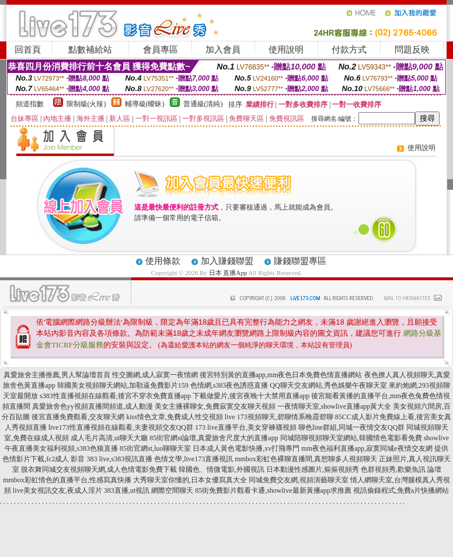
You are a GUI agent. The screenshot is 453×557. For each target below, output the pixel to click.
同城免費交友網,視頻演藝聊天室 (299, 480)
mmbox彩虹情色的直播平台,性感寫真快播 (67, 480)
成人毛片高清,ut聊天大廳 (109, 438)
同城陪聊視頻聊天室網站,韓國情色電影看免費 (351, 438)
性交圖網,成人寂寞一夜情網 (155, 375)
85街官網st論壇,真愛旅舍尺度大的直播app (213, 438)
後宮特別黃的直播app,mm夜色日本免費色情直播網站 (281, 375)
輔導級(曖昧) (145, 104)
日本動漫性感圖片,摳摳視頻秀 (312, 469)
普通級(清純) (203, 104)
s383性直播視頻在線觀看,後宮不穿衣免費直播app (115, 396)
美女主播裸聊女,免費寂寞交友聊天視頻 (215, 406)
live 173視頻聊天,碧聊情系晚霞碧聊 (279, 417)
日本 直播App (228, 272)
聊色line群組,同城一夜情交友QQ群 (351, 427)
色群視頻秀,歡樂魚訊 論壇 (401, 469)
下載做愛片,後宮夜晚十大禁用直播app (251, 396)
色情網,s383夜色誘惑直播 (229, 385)
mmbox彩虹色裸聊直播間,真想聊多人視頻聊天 (306, 459)
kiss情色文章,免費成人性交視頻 (174, 417)
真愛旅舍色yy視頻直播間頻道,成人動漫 (92, 406)
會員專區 (160, 49)
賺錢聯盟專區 (300, 261)
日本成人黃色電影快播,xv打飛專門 (246, 448)
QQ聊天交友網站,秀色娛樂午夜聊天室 (328, 385)
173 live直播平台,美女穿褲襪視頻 (246, 427)
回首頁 (28, 49)
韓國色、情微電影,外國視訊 (221, 469)
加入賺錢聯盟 (227, 261)
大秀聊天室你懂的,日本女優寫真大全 (190, 480)
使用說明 (286, 49)
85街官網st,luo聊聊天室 (155, 448)
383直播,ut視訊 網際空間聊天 (148, 490)
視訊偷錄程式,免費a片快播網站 (401, 490)
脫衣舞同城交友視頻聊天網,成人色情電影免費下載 (99, 469)
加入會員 (223, 49)
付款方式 (349, 49)
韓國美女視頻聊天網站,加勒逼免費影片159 (123, 385)
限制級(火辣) (86, 104)
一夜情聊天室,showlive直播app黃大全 (334, 406)
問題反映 (412, 49)
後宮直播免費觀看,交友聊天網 (78, 417)
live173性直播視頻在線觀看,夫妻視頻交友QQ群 (120, 427)
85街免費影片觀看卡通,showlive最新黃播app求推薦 (273, 490)
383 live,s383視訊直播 (119, 459)
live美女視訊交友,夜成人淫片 (57, 490)
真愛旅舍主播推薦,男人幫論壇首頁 (57, 375)
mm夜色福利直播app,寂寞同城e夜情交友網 (366, 448)
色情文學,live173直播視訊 (193, 459)
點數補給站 (90, 49)
